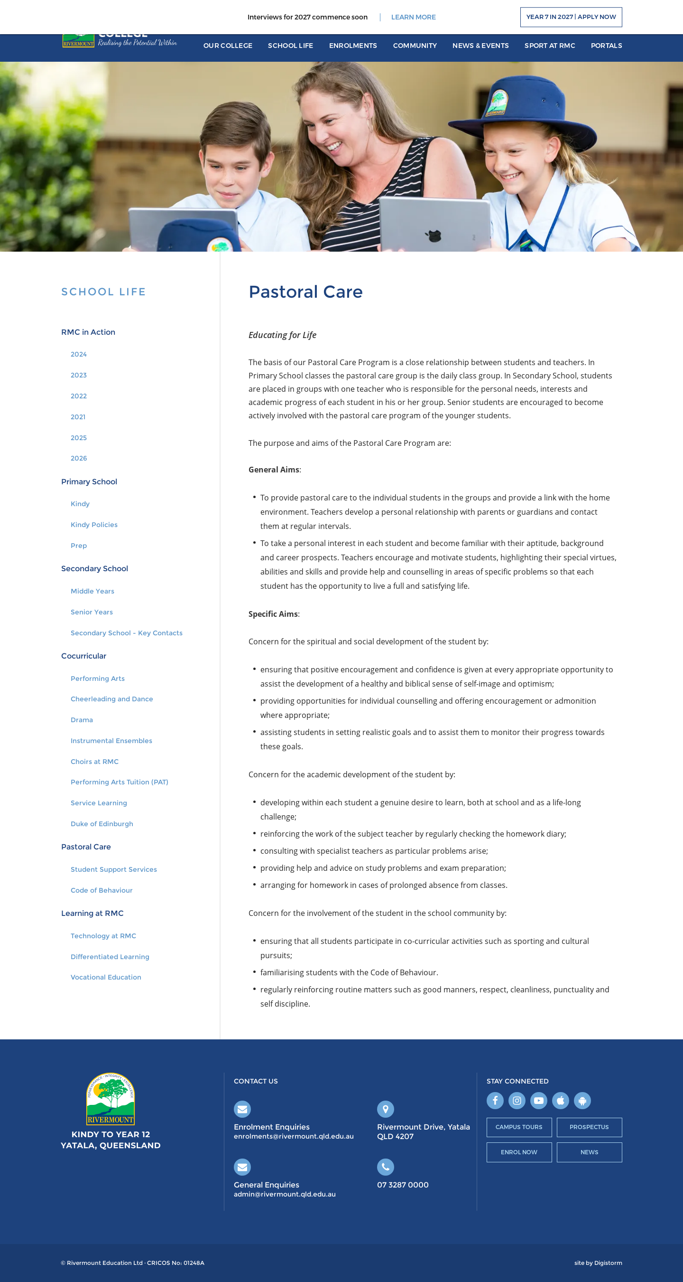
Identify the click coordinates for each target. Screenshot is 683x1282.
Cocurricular (83, 655)
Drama (82, 720)
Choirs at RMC (95, 761)
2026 (79, 458)
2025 (79, 438)
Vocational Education (106, 977)
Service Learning (99, 803)
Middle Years (92, 591)
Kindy (80, 504)
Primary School (89, 481)
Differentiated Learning (110, 956)
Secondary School (94, 568)
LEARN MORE (413, 17)
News (590, 1152)
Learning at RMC (92, 913)
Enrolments (353, 46)
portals (606, 46)
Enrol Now (519, 1152)
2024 (79, 354)
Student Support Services (114, 869)
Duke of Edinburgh (102, 824)
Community (415, 46)
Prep (79, 545)
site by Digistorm (598, 1263)
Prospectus (589, 1127)
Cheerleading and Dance (112, 699)
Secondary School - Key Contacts (127, 633)
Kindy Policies (94, 524)
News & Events (480, 46)
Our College (227, 46)
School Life (290, 46)
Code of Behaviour (102, 890)
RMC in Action (88, 332)
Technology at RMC (103, 936)
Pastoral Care (86, 846)
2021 (78, 417)
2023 (79, 375)
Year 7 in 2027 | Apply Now (571, 17)
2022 (79, 396)
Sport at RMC (550, 46)
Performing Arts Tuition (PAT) (119, 782)
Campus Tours (519, 1127)
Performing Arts (98, 678)
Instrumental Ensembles (111, 740)
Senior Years (92, 612)
